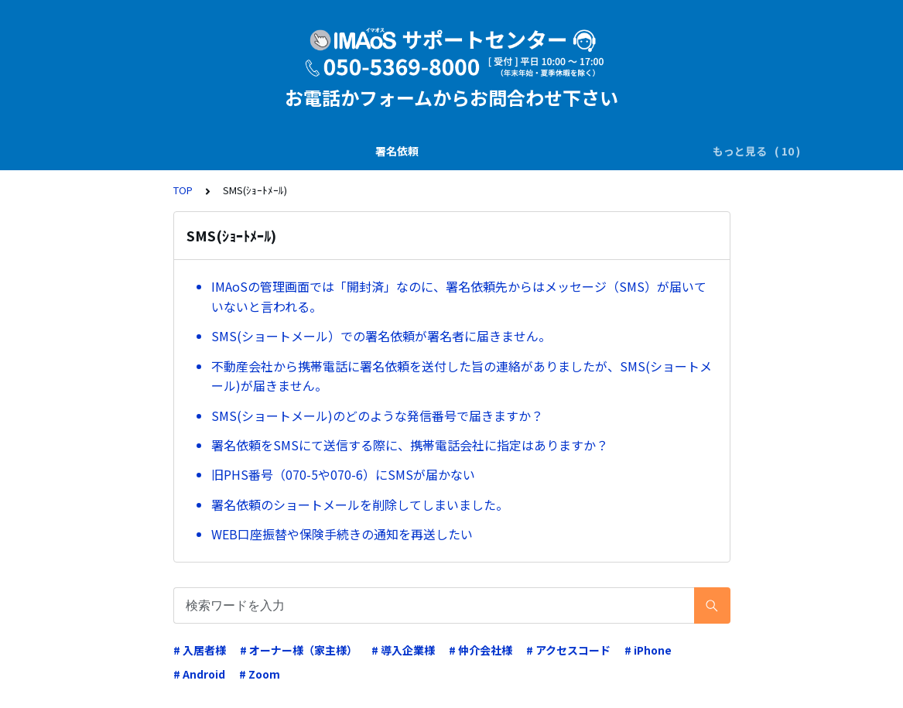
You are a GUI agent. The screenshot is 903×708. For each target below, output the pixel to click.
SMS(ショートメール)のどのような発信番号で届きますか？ (377, 415)
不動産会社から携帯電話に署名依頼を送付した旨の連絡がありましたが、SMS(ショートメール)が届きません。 (461, 376)
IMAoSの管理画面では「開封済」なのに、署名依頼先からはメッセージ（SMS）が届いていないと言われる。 (458, 296)
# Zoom (259, 674)
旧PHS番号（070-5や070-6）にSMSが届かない (343, 474)
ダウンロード (483, 151)
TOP (183, 190)
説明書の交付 (241, 151)
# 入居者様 (199, 650)
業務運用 (559, 151)
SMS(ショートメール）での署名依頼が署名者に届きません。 (381, 336)
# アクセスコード (568, 650)
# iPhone (648, 650)
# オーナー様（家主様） (298, 650)
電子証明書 (630, 151)
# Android (199, 674)
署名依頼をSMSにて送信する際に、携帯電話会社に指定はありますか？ (409, 445)
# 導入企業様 (403, 650)
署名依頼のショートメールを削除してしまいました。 (359, 504)
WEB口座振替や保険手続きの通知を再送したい (342, 534)
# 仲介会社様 (480, 650)
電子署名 (407, 151)
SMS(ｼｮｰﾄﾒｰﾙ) (330, 151)
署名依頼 (165, 151)
